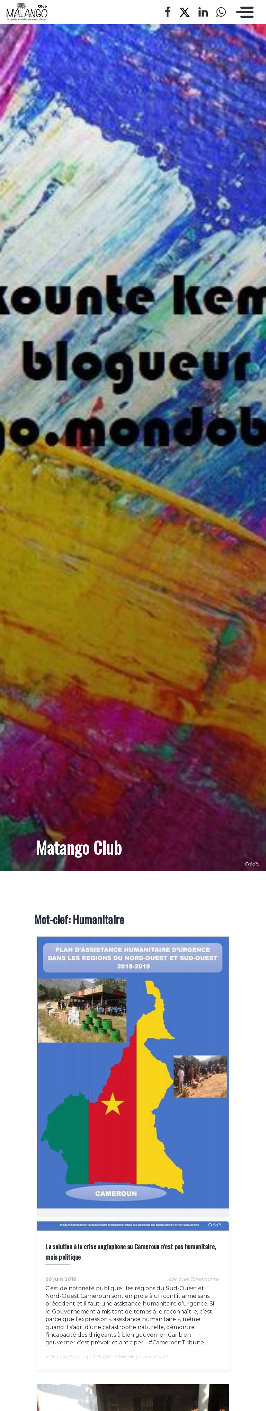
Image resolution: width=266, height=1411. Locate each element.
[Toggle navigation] (243, 12)
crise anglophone (108, 1364)
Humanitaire (150, 1364)
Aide (48, 1364)
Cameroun (69, 1364)
